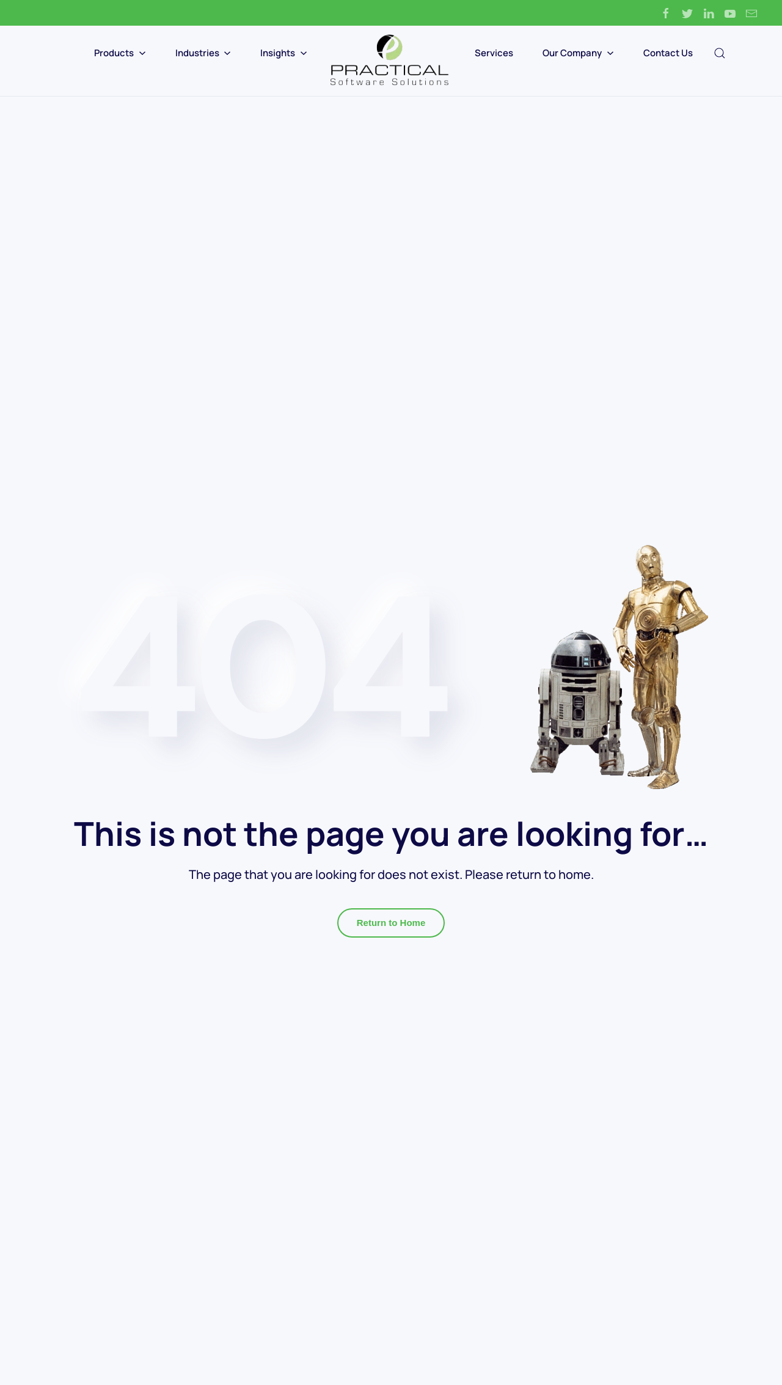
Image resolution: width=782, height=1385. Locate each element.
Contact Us (668, 52)
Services (494, 52)
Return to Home (391, 922)
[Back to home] (391, 61)
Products (120, 52)
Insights (283, 52)
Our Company (578, 52)
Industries (203, 52)
